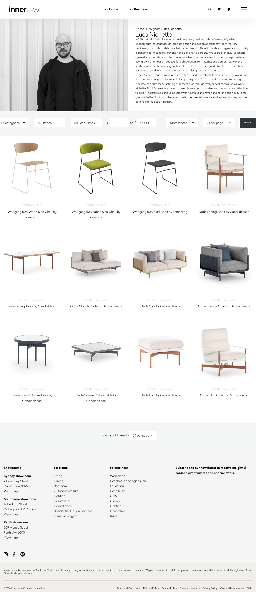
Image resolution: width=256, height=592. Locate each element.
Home (139, 29)
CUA (113, 496)
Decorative (117, 511)
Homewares (62, 501)
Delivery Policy (151, 588)
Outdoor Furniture (66, 491)
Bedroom (60, 486)
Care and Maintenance (232, 588)
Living (58, 476)
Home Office (63, 506)
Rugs (113, 516)
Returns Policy (169, 588)
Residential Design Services (73, 511)
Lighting (59, 496)
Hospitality (117, 491)
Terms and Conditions (128, 588)
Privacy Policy (210, 588)
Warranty (195, 588)
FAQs (249, 588)
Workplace (117, 476)
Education (117, 486)
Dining (58, 481)
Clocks (115, 501)
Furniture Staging (65, 516)
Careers (184, 588)
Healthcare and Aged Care (128, 481)
